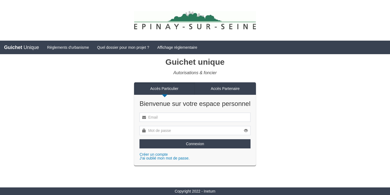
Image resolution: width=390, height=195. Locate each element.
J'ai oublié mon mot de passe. (164, 158)
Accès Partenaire (225, 88)
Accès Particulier (164, 88)
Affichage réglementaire (177, 47)
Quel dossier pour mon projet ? (123, 47)
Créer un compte (153, 154)
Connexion (195, 144)
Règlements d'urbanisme (68, 47)
